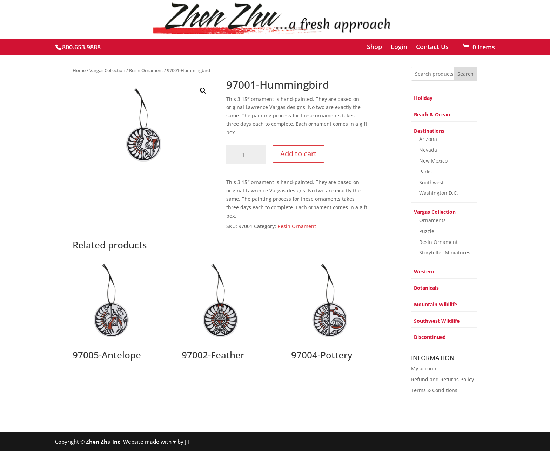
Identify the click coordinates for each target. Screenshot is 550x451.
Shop (374, 47)
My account (424, 368)
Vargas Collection (107, 70)
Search (465, 73)
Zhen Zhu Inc (103, 441)
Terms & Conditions (434, 390)
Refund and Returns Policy (442, 379)
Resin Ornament (146, 70)
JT (187, 441)
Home (79, 70)
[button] (203, 90)
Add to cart (298, 153)
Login (399, 47)
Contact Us (432, 47)
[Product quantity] (246, 155)
